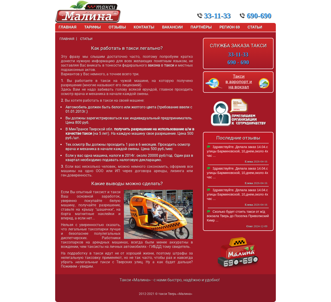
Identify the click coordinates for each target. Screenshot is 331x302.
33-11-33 (214, 15)
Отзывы (117, 27)
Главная (68, 27)
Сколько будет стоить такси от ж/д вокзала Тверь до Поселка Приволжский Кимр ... (238, 216)
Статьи (255, 27)
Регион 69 (230, 27)
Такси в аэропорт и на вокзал (238, 81)
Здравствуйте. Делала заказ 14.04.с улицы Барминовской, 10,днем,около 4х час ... (237, 151)
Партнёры (201, 27)
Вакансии (172, 27)
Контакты (144, 27)
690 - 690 (238, 62)
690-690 (255, 15)
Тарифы (92, 27)
